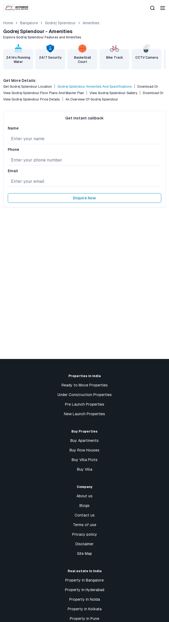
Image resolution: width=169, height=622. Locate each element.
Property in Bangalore (84, 580)
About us (84, 496)
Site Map (84, 553)
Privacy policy (84, 534)
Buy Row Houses (84, 450)
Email (13, 171)
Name (13, 128)
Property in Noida (84, 599)
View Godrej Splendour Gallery (113, 93)
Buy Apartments (84, 440)
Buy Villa (84, 469)
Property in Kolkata (85, 609)
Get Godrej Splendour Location (27, 86)
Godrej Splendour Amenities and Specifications (94, 86)
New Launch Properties (84, 414)
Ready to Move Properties (85, 385)
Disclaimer (84, 544)
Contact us (85, 515)
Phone (13, 149)
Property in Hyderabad (84, 590)
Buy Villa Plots (85, 460)
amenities (91, 23)
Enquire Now (84, 198)
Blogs (84, 505)
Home (8, 23)
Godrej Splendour (60, 23)
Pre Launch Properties (84, 404)
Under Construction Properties (84, 395)
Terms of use (84, 525)
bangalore (29, 23)
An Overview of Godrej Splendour (92, 99)
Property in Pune (84, 618)
